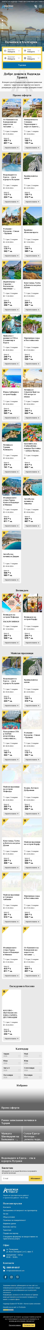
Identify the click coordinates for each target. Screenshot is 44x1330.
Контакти (7, 1207)
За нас (5, 1214)
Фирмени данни (9, 1224)
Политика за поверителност (14, 1220)
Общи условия (9, 1217)
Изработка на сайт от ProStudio (14, 1307)
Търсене (22, 65)
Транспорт (7, 1230)
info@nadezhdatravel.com (13, 1271)
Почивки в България (21, 42)
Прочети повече (15, 1325)
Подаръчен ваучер (10, 1233)
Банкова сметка (9, 1227)
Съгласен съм (29, 1325)
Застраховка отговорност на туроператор (20, 1210)
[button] (2, 20)
